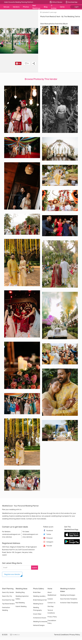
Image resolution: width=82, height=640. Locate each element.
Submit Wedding (21, 606)
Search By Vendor (8, 592)
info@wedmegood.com (30, 534)
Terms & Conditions (51, 611)
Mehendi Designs (38, 625)
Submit (34, 568)
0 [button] (27, 63)
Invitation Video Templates (69, 603)
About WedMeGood (52, 593)
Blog (45, 7)
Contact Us (51, 603)
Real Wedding (20, 603)
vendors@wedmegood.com (11, 534)
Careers (50, 599)
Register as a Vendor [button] (12, 574)
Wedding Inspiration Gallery (22, 597)
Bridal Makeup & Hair (40, 600)
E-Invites (53, 6)
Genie (62, 7)
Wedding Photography (37, 608)
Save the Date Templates (68, 599)
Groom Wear (37, 614)
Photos (26, 7)
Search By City (7, 596)
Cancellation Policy (52, 621)
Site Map (50, 606)
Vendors (16, 7)
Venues (6, 7)
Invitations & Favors (39, 618)
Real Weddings (36, 6)
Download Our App (8, 600)
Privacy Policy (52, 617)
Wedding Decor (38, 604)
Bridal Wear (37, 592)
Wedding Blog (20, 592)
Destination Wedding (6, 608)
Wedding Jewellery (39, 596)
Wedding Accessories (40, 621)
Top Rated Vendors (8, 604)
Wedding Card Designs (67, 595)
